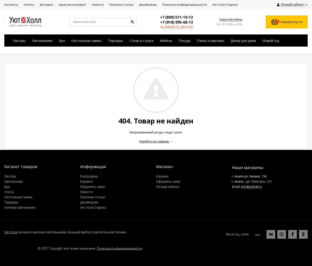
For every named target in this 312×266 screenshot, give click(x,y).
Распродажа (89, 176)
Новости (86, 192)
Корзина (86, 181)
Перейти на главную (154, 141)
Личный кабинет (168, 187)
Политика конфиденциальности (119, 248)
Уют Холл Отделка (93, 207)
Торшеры (11, 202)
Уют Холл (11, 232)
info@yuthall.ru (251, 187)
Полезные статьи (92, 197)
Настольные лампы (18, 197)
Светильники (13, 181)
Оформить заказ (92, 187)
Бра (7, 187)
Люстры (10, 176)
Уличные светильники (20, 207)
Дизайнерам (89, 202)
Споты (9, 192)
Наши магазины (230, 19)
